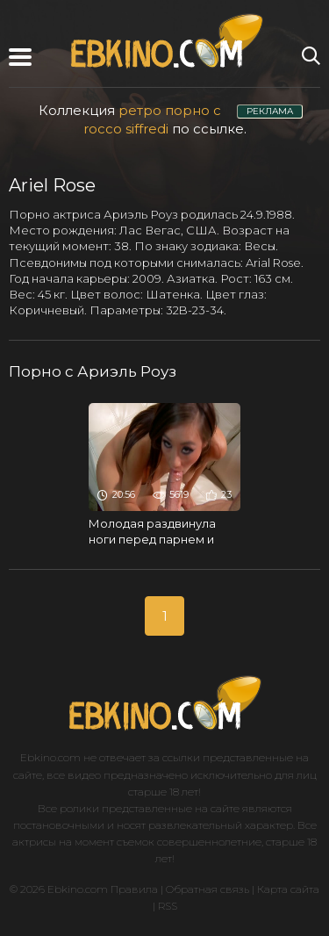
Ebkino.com (50, 757)
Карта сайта (288, 889)
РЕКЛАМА (270, 111)
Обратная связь (207, 889)
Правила (134, 889)
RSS (167, 905)
